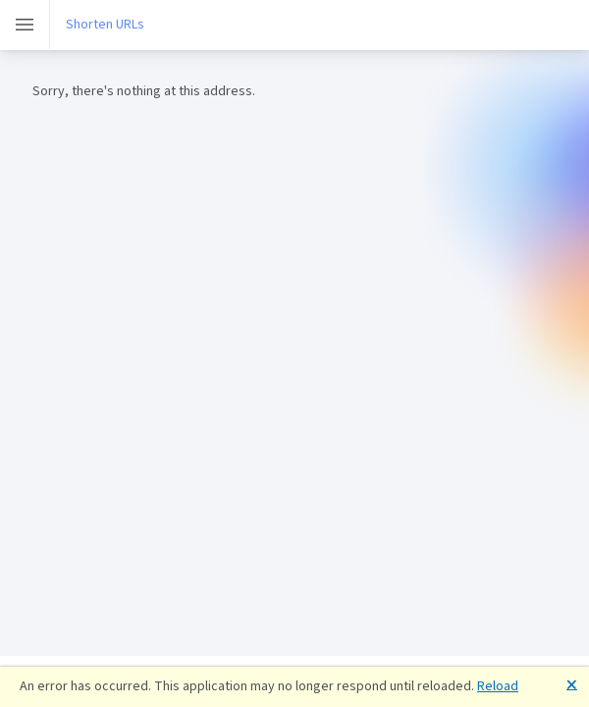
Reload (497, 686)
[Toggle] (25, 24)
